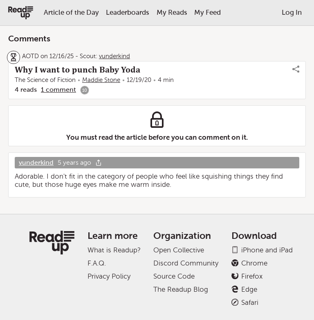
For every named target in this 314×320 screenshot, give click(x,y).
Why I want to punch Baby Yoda (77, 70)
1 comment (58, 89)
